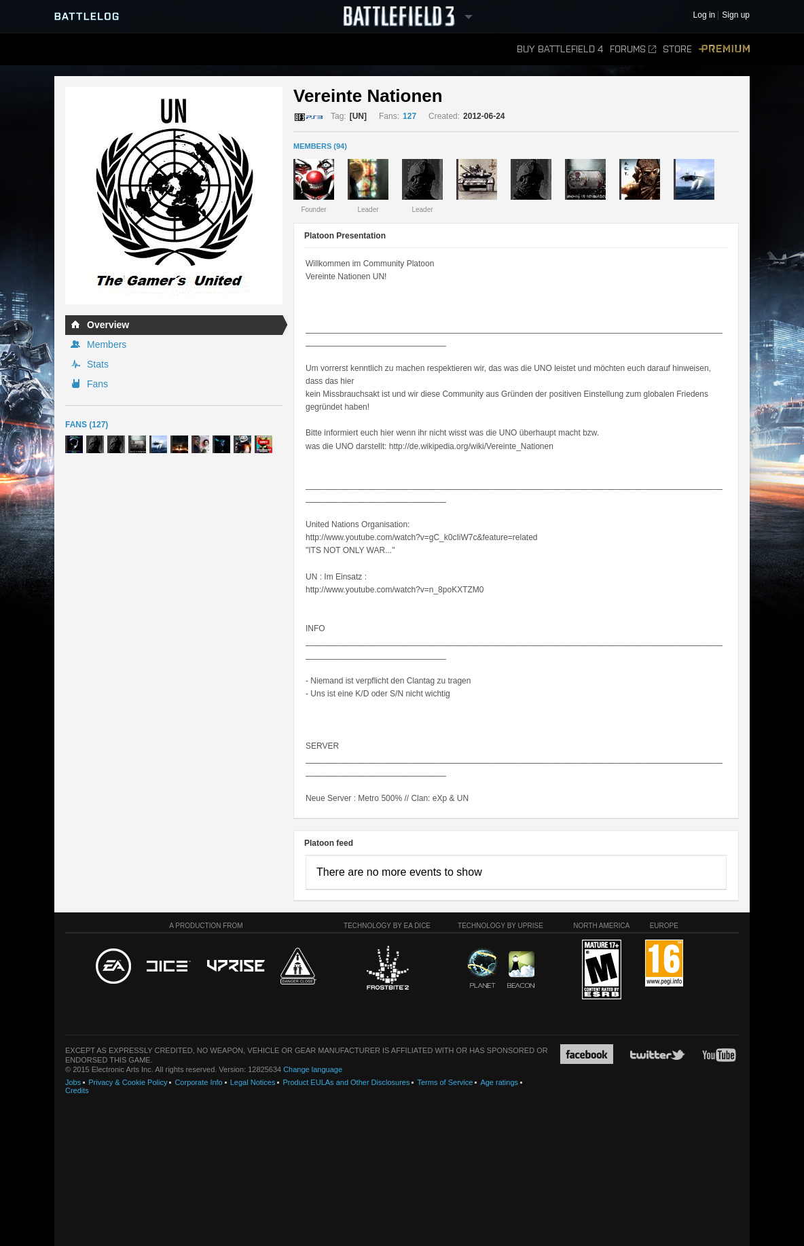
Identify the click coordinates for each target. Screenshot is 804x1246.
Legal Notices (253, 1082)
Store (677, 49)
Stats (98, 364)
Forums (633, 49)
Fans (97, 383)
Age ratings (499, 1082)
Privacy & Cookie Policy (127, 1082)
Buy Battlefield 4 (560, 49)
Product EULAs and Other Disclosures (345, 1082)
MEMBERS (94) (320, 146)
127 (409, 116)
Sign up (736, 15)
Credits (77, 1090)
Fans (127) (86, 424)
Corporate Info (198, 1082)
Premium (724, 49)
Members (106, 344)
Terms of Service (445, 1082)
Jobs (73, 1082)
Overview (108, 324)
